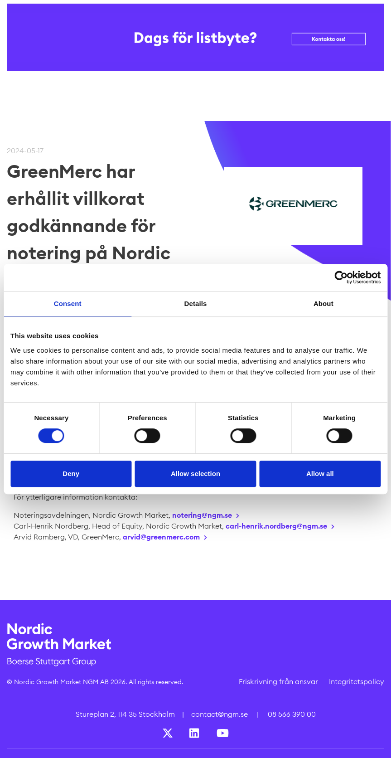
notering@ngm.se (202, 515)
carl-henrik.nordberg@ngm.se (276, 526)
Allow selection (195, 473)
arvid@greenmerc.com (161, 536)
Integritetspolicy (356, 681)
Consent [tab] (68, 303)
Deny (71, 473)
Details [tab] (195, 303)
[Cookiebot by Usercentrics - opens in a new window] (341, 277)
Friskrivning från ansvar (278, 681)
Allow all (320, 473)
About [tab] (323, 303)
